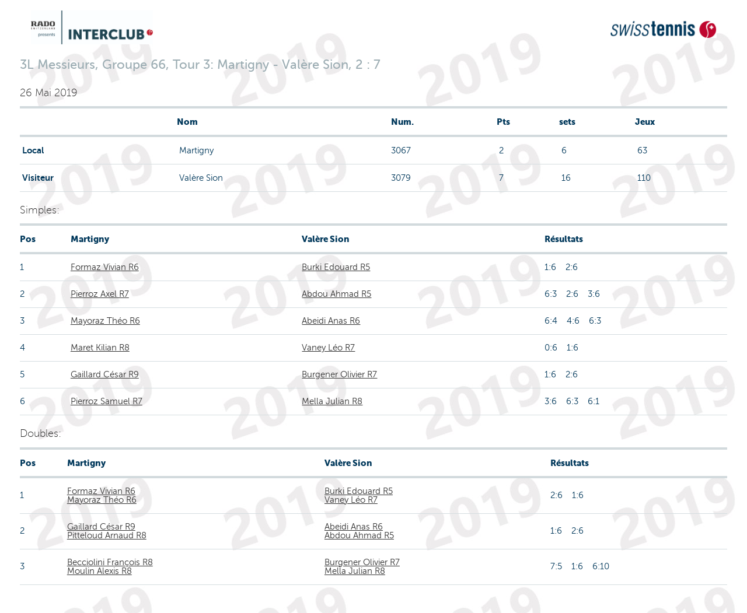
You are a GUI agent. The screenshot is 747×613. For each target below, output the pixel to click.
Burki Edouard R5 (336, 267)
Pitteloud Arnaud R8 (106, 535)
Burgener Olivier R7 (339, 374)
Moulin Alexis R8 (99, 571)
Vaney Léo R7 (328, 347)
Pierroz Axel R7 (100, 294)
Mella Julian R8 (332, 401)
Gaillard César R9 (105, 374)
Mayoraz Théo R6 (105, 320)
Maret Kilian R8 (100, 347)
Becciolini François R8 (110, 562)
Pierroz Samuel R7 (106, 401)
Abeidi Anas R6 (331, 320)
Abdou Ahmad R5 (336, 294)
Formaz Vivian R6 (105, 267)
